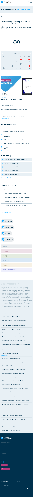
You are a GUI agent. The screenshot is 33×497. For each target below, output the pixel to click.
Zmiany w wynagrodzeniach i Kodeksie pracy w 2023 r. (13, 419)
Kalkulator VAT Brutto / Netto (11, 170)
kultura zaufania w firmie (13, 297)
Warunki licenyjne (20, 480)
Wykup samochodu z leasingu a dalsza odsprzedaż (13, 412)
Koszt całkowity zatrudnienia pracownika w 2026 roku (13, 369)
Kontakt (2, 456)
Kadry (5, 256)
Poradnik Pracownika (4, 445)
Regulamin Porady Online (21, 479)
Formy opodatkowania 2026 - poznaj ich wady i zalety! (13, 340)
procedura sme (15, 302)
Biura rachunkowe (9, 270)
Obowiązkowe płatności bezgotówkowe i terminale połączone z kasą (17, 337)
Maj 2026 (16, 53)
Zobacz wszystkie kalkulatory (7, 177)
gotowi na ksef (5, 291)
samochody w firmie (18, 287)
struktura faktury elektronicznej (21, 300)
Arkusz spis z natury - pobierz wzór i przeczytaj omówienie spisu (16, 344)
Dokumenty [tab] (16, 189)
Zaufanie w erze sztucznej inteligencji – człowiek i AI (13, 373)
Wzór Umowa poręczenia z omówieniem (13, 209)
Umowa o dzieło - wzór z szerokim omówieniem (15, 201)
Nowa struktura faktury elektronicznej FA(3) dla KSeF (13, 408)
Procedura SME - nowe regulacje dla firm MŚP (12, 415)
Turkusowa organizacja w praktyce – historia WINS (13, 377)
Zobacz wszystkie (5, 118)
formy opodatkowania (13, 288)
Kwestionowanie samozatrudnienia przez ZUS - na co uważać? (14, 109)
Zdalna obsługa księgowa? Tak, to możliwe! (11, 426)
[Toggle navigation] (31, 2)
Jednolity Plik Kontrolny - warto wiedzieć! (11, 430)
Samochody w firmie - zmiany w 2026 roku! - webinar (13, 325)
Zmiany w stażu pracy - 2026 (7, 105)
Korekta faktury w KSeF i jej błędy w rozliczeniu (13, 131)
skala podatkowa (13, 290)
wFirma (2, 447)
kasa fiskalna (27, 290)
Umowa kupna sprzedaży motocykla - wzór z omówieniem (17, 197)
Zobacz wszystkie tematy (15, 308)
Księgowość (7, 260)
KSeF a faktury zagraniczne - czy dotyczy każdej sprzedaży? (16, 139)
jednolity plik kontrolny (11, 305)
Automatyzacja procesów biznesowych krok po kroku (13, 380)
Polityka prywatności (4, 479)
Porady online (7, 239)
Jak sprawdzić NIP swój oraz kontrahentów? (11, 358)
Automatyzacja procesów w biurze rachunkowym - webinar (14, 423)
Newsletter (4, 465)
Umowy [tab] (3, 189)
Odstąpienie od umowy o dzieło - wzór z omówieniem (16, 205)
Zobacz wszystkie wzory (6, 212)
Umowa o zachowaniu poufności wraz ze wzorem (15, 193)
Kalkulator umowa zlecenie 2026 (12, 163)
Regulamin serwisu (4, 480)
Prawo (5, 265)
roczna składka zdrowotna (6, 287)
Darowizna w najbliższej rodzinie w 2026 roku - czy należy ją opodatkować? (16, 135)
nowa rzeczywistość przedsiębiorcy (12, 299)
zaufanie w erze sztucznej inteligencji (15, 293)
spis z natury (20, 290)
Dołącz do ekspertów (5, 459)
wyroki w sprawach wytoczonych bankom (12, 306)
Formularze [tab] (29, 189)
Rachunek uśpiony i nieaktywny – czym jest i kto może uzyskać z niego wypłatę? (15, 22)
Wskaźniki (6, 233)
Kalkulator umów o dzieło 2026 (12, 167)
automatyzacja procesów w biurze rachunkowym (12, 303)
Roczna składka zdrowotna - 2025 (11, 99)
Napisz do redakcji (5, 468)
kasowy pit (25, 287)
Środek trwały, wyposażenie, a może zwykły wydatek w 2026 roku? (16, 333)
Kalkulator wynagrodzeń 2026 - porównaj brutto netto (16, 159)
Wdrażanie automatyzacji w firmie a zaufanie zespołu (13, 397)
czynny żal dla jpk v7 (13, 291)
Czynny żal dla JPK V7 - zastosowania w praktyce (12, 365)
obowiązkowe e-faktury (23, 305)
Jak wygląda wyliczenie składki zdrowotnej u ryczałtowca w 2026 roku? (18, 148)
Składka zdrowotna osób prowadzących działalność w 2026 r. (17, 143)
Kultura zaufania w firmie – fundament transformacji (13, 392)
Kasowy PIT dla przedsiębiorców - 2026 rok (11, 329)
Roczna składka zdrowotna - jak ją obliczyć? (11, 316)
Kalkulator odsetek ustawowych (12, 174)
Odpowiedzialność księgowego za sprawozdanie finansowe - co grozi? (16, 113)
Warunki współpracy (4, 481)
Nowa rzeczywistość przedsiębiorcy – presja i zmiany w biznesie (15, 400)
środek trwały (5, 288)
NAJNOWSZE (3, 97)
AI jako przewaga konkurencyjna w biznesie (11, 384)
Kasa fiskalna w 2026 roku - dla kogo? (10, 353)
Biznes (5, 246)
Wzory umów (7, 227)
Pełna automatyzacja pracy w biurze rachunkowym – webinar (15, 388)
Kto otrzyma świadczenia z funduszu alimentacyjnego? (12, 116)
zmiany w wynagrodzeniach (25, 302)
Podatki (5, 251)
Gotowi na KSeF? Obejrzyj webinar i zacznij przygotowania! (14, 362)
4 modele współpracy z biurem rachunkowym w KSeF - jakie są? (15, 404)
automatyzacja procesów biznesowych (15, 294)
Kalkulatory (7, 221)
